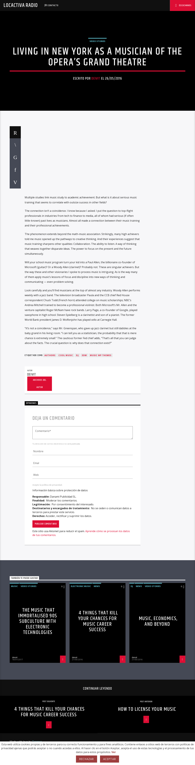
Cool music (66, 551)
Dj (77, 551)
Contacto (53, 5)
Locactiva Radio (21, 5)
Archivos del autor (39, 579)
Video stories (97, 131)
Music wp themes (100, 551)
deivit (95, 168)
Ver (113, 752)
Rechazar (86, 759)
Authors (50, 551)
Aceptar (109, 759)
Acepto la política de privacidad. (47, 680)
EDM (84, 551)
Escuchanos (183, 5)
